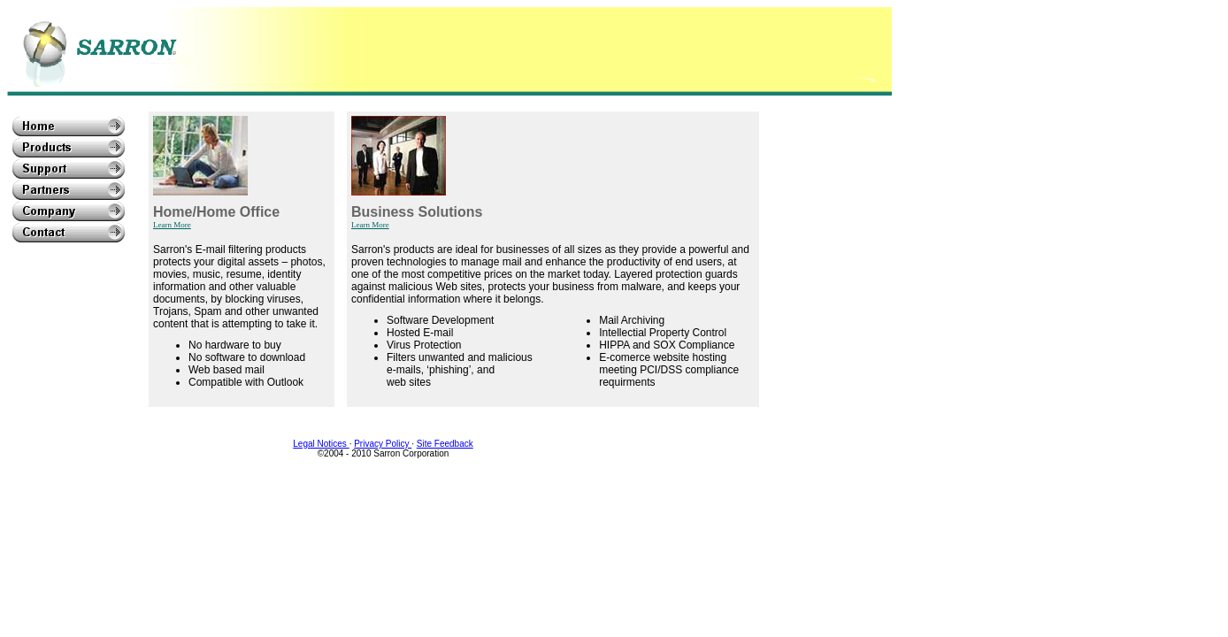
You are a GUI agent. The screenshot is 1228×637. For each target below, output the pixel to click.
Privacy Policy (382, 444)
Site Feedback (445, 444)
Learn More (172, 224)
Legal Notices (321, 444)
